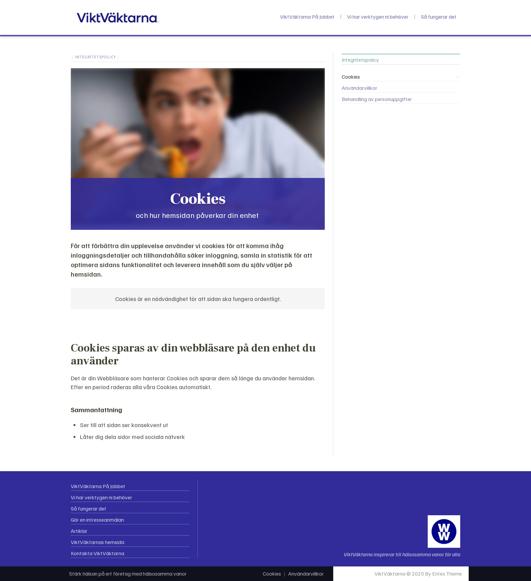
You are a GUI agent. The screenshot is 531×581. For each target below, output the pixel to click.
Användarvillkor (359, 87)
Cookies (351, 76)
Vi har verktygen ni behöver (377, 16)
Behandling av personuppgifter (377, 99)
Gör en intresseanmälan (97, 519)
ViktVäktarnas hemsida (97, 542)
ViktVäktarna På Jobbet (307, 16)
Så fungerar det (438, 16)
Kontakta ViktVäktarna (97, 553)
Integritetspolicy (95, 56)
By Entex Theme (443, 573)
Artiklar (79, 530)
